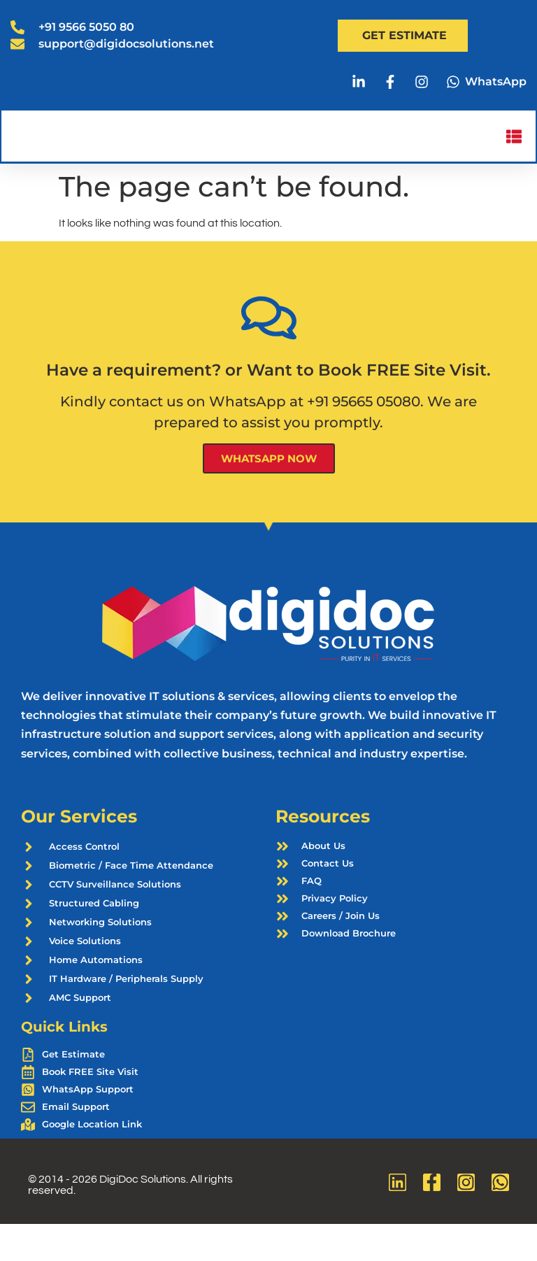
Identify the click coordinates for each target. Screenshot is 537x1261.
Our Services (79, 853)
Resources (322, 853)
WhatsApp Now (269, 494)
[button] (512, 154)
